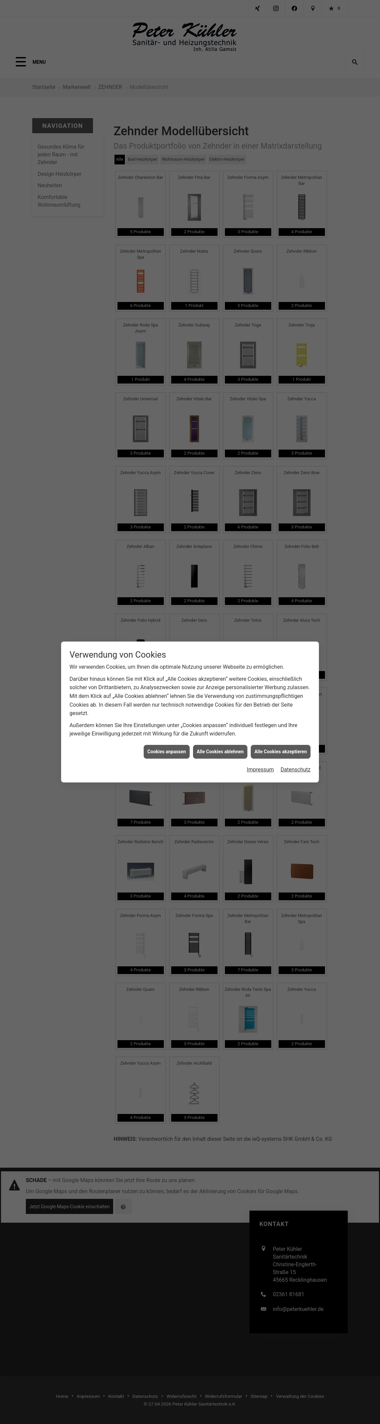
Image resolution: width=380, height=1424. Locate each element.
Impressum (260, 653)
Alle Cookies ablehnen (220, 635)
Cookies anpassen (166, 635)
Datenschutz (296, 653)
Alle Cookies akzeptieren (280, 635)
